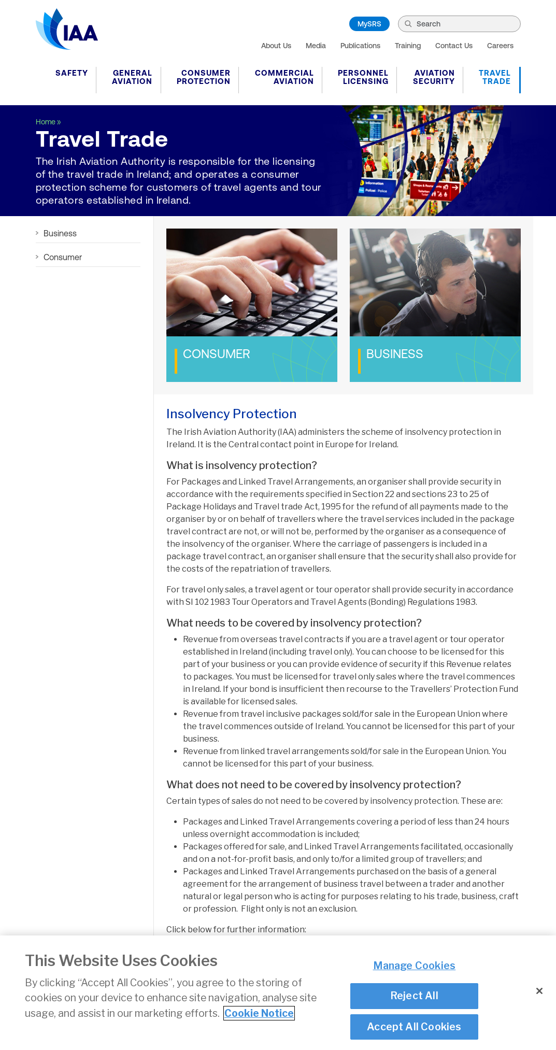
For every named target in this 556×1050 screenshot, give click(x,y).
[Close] (539, 991)
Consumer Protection (204, 77)
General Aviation (132, 77)
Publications (360, 45)
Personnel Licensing (363, 77)
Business (60, 233)
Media (316, 45)
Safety (71, 72)
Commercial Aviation (284, 77)
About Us (276, 45)
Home (45, 122)
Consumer (63, 257)
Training (408, 45)
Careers (500, 45)
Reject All (414, 995)
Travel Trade (495, 77)
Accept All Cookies (414, 1026)
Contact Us (454, 45)
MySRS (369, 24)
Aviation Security (434, 77)
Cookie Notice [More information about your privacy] (259, 1013)
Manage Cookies (414, 965)
